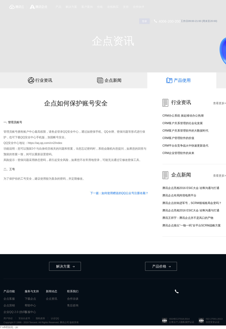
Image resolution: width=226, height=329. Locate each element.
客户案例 (87, 6)
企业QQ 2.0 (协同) (15, 311)
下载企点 (30, 298)
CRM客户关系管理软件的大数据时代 (185, 130)
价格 (100, 6)
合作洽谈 (72, 298)
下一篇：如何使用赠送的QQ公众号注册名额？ (119, 193)
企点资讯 (51, 298)
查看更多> (219, 103)
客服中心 (30, 311)
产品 (58, 6)
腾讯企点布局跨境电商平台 (179, 195)
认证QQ (55, 318)
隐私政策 (40, 318)
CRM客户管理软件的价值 (178, 138)
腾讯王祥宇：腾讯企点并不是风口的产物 (187, 217)
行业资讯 (43, 80)
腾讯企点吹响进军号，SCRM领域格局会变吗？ (192, 202)
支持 (126, 6)
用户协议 (8, 318)
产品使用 (182, 80)
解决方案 (71, 6)
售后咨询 (72, 305)
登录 (144, 21)
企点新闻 (113, 80)
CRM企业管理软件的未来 (178, 153)
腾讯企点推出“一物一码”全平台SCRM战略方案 (191, 225)
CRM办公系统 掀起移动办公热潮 (183, 115)
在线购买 (112, 6)
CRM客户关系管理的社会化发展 (182, 123)
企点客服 (9, 298)
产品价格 (161, 266)
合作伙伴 (138, 6)
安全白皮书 (24, 318)
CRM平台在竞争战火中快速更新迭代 (185, 145)
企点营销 (9, 305)
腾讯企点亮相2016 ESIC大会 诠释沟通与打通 (190, 187)
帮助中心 (30, 305)
